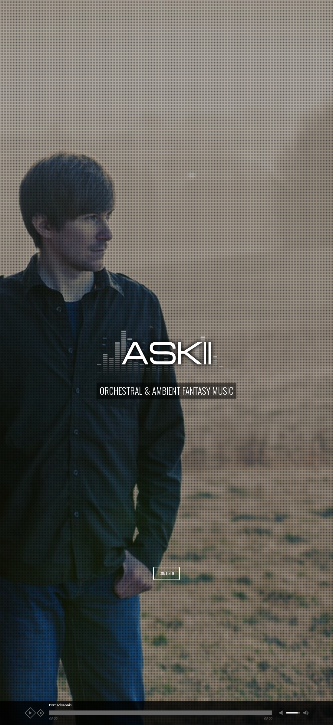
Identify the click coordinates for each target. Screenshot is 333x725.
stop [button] (40, 713)
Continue (166, 573)
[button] (15, 362)
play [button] (30, 713)
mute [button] (282, 712)
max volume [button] (306, 712)
